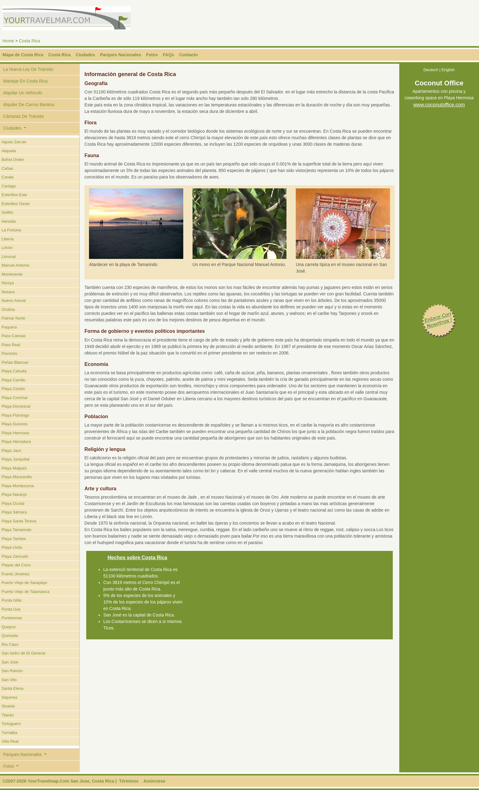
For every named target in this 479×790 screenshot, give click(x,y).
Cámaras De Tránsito (23, 116)
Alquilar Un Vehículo (22, 92)
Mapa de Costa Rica (22, 54)
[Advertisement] (354, 20)
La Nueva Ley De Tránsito (28, 69)
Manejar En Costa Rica (25, 81)
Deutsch (430, 69)
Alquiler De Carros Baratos (29, 104)
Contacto (188, 54)
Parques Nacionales (120, 54)
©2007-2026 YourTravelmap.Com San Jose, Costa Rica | (59, 781)
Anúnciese (154, 781)
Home (8, 40)
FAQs (168, 54)
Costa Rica (29, 40)
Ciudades (85, 54)
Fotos (152, 54)
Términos (128, 781)
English (448, 69)
